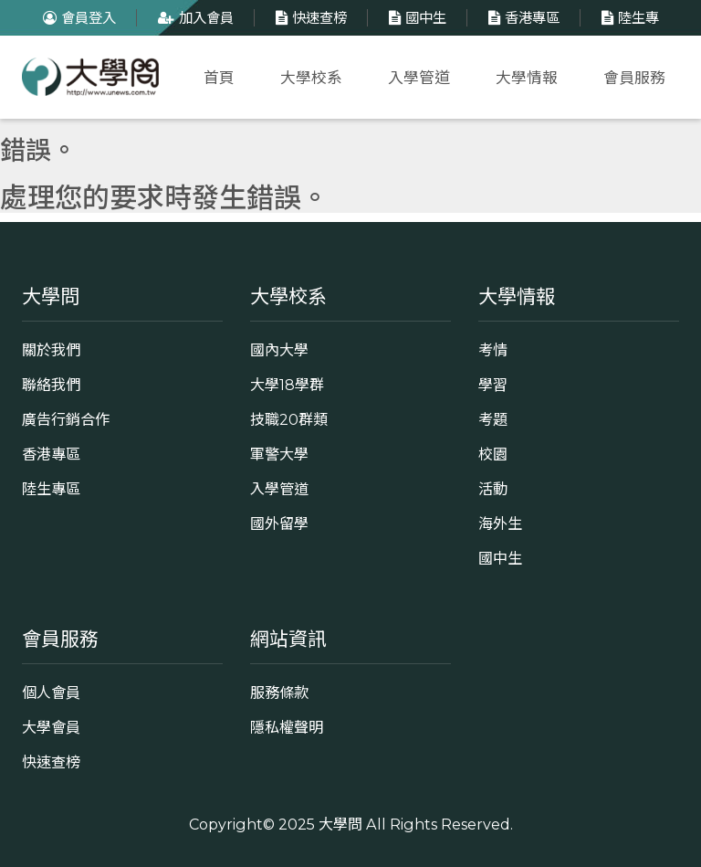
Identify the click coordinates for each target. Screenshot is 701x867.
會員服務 (634, 78)
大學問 (340, 824)
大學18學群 (287, 384)
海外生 (500, 523)
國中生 (415, 17)
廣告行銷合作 (66, 419)
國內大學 (279, 350)
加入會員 (193, 17)
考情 (492, 350)
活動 (492, 489)
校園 (492, 454)
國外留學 (279, 523)
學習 (492, 384)
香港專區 (522, 17)
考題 (492, 419)
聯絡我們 (51, 384)
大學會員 (51, 727)
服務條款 (279, 692)
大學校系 (311, 78)
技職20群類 (289, 419)
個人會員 (51, 692)
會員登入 (77, 17)
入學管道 (419, 78)
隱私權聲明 (286, 727)
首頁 (219, 78)
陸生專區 (51, 489)
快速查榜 (309, 17)
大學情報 (527, 78)
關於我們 (51, 350)
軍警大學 (279, 454)
